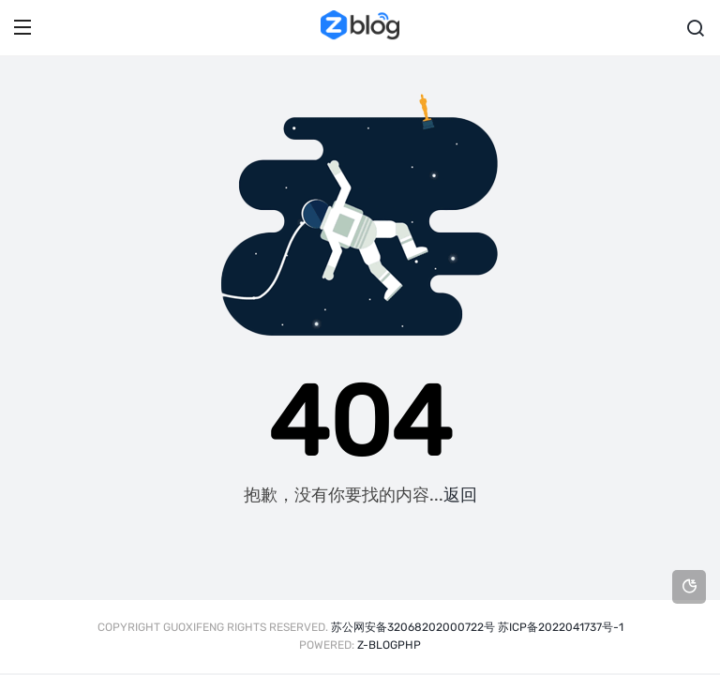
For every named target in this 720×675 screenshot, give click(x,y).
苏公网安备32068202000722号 (413, 627)
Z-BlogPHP (389, 645)
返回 (460, 495)
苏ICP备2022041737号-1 (560, 627)
